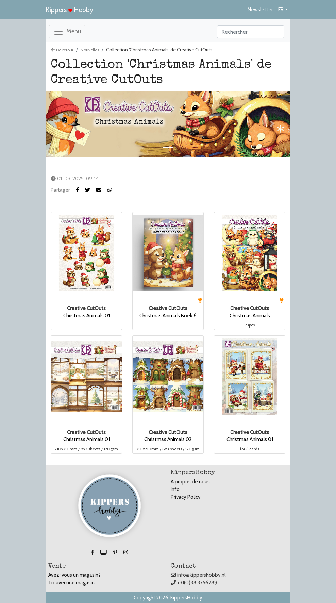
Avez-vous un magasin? (74, 575)
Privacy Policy (186, 497)
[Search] (250, 31)
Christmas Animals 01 (86, 316)
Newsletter (260, 9)
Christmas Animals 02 (168, 439)
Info (175, 489)
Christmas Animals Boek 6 (168, 316)
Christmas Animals (250, 316)
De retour (62, 49)
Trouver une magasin (71, 583)
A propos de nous (190, 482)
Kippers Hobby (69, 9)
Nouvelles (90, 49)
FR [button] (281, 9)
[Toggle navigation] (67, 31)
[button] (90, 190)
